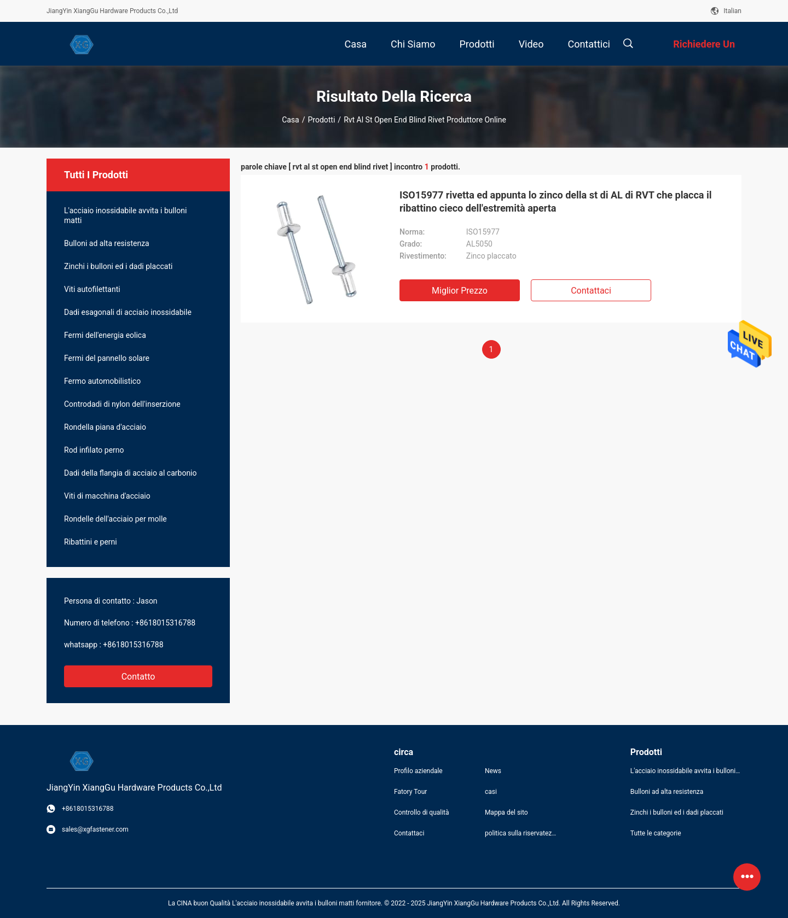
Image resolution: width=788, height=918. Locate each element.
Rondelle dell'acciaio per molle (115, 518)
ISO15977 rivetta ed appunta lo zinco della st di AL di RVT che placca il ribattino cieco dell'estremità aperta (555, 201)
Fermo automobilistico (102, 381)
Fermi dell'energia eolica (105, 335)
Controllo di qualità (421, 812)
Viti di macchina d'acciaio (107, 496)
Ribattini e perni (90, 541)
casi (491, 792)
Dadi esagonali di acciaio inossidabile (128, 312)
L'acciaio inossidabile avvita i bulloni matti (125, 215)
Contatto (138, 676)
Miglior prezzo (460, 290)
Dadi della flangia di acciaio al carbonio (130, 473)
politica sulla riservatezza (521, 833)
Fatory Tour (410, 792)
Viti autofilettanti (92, 289)
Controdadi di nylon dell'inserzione (122, 404)
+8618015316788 (165, 622)
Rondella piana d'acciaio (105, 427)
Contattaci (591, 290)
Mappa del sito (506, 812)
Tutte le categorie (655, 833)
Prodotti (321, 119)
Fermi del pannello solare (106, 358)
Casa (290, 119)
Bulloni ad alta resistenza (106, 243)
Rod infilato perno (94, 450)
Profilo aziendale (418, 771)
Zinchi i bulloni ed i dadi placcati (118, 266)
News (493, 771)
